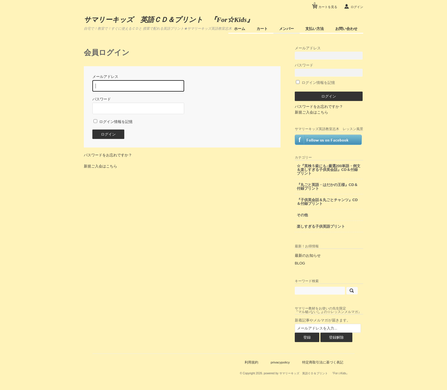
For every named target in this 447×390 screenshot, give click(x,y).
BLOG (300, 263)
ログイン (357, 7)
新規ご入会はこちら (100, 166)
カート (262, 29)
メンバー (286, 29)
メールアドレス (329, 52)
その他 (302, 215)
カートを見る (325, 5)
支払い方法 (314, 29)
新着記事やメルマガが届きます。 (322, 320)
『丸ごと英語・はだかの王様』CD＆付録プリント (327, 187)
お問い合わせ (346, 29)
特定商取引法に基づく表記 (322, 362)
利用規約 (251, 362)
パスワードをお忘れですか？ (108, 155)
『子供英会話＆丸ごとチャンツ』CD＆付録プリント (327, 202)
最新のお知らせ (308, 255)
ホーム (239, 29)
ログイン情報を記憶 (113, 122)
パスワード (329, 69)
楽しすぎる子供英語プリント (321, 226)
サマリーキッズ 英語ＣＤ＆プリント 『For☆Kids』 (168, 19)
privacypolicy (280, 362)
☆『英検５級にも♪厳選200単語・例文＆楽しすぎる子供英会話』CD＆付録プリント (328, 169)
